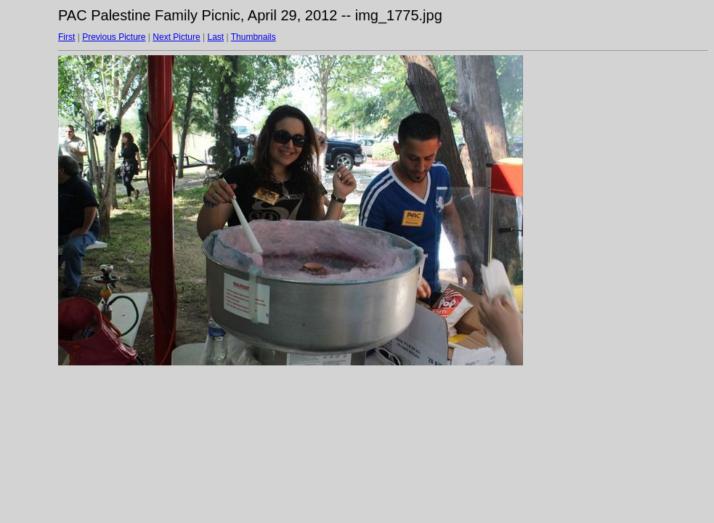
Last (215, 37)
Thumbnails (253, 37)
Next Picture (176, 37)
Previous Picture (113, 37)
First (66, 37)
